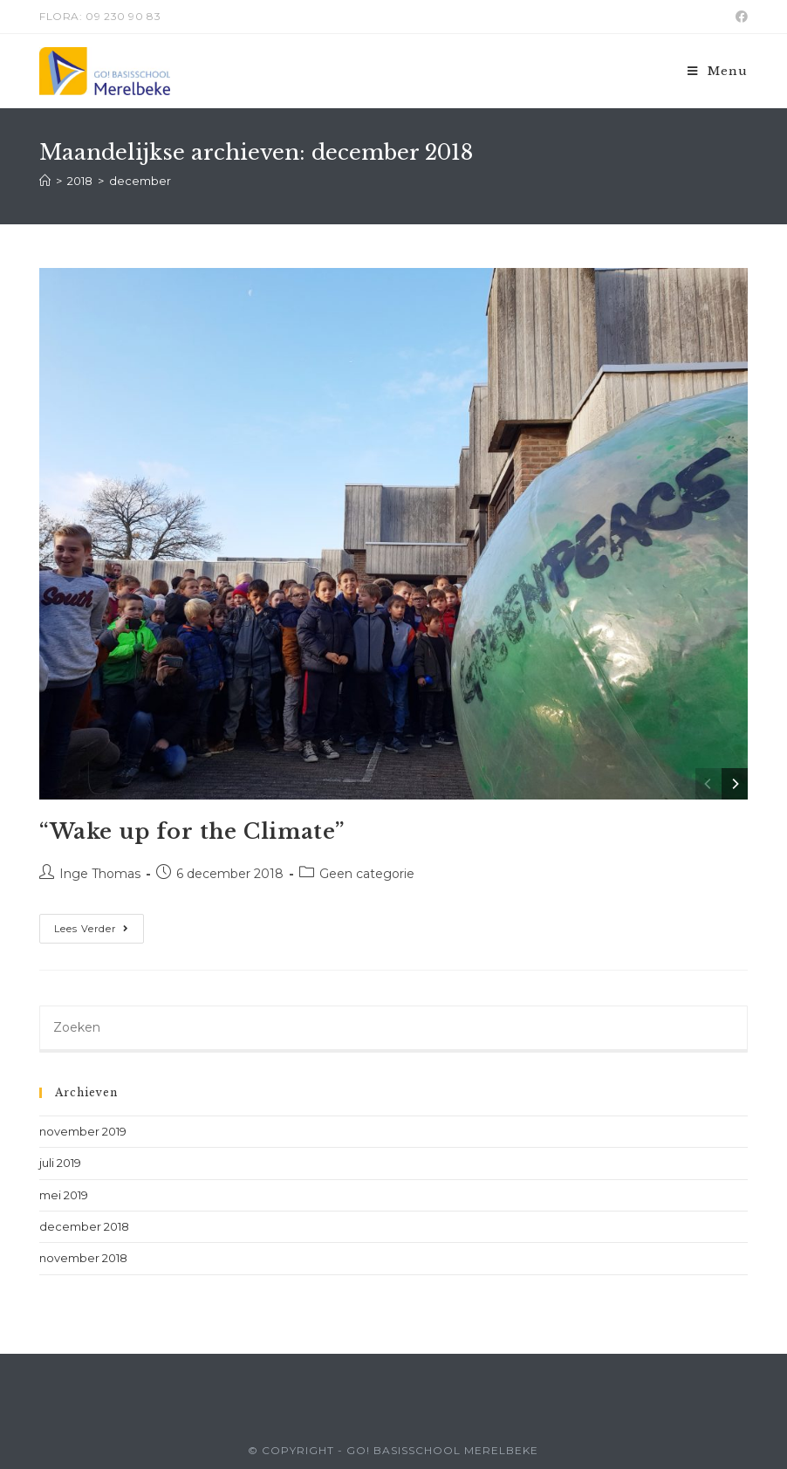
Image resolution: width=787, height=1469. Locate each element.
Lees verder (99, 932)
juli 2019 (60, 1163)
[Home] (45, 181)
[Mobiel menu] (718, 71)
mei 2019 (63, 1195)
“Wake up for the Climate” (192, 831)
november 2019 (83, 1131)
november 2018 (83, 1258)
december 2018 (84, 1226)
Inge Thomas (99, 874)
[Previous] (708, 784)
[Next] (735, 784)
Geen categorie (366, 874)
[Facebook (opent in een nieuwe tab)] (739, 16)
